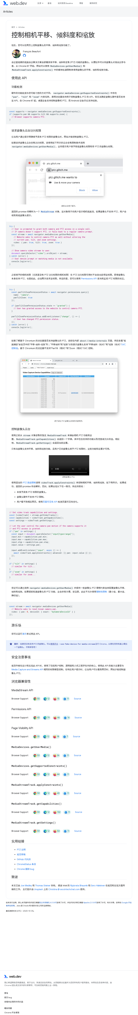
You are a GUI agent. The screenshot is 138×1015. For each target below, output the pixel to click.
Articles (8, 11)
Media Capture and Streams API (27, 669)
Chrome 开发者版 (11, 1012)
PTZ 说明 (21, 849)
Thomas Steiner (42, 885)
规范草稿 (21, 854)
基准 (49, 3)
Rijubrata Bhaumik (79, 885)
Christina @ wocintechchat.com (64, 889)
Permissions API (89, 278)
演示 (24, 634)
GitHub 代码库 (24, 859)
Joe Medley (26, 885)
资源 (39, 3)
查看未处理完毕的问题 (13, 1002)
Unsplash (38, 889)
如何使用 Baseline (65, 3)
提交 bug (8, 997)
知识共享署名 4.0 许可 (48, 902)
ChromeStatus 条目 (26, 864)
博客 (81, 3)
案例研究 (93, 3)
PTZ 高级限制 (29, 482)
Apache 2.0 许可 (90, 902)
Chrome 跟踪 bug (25, 869)
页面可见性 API (50, 502)
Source (77, 698)
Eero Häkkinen (98, 885)
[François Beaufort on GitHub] (24, 56)
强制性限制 (101, 591)
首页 (13, 27)
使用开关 (54, 644)
